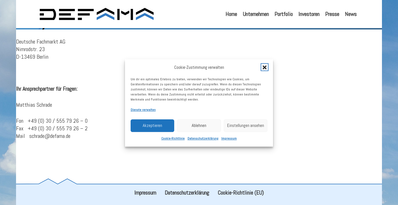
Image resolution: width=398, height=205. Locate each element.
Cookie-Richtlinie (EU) (241, 192)
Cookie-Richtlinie (173, 142)
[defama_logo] (96, 14)
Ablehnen (199, 129)
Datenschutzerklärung (202, 142)
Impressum (229, 142)
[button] (264, 71)
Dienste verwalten (143, 113)
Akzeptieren (152, 129)
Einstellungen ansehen (245, 129)
